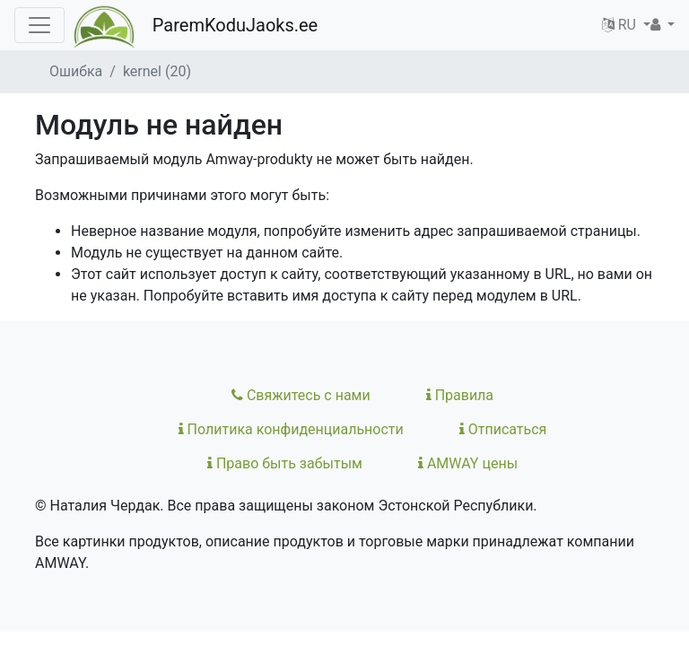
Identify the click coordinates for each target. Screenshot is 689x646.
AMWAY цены (468, 463)
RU (621, 24)
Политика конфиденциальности (291, 429)
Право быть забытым (284, 463)
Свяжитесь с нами (301, 395)
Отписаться (503, 429)
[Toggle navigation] (39, 25)
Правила (459, 395)
